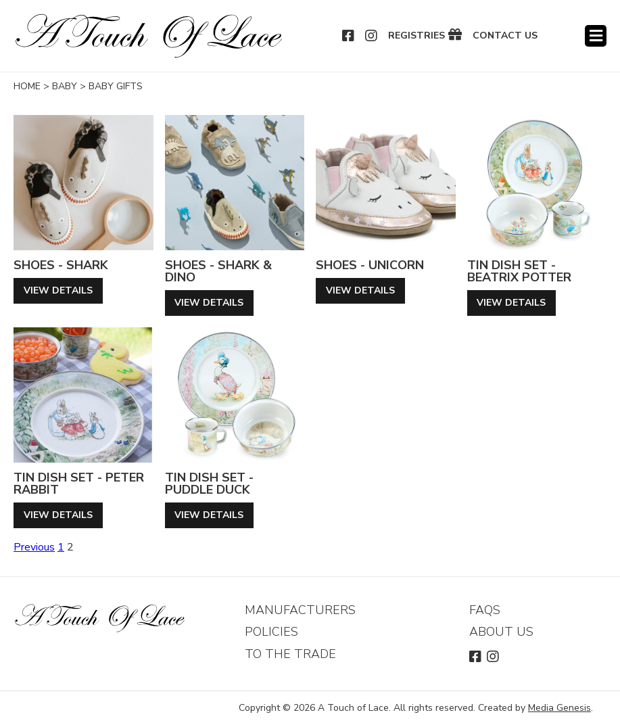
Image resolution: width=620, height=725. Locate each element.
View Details (58, 290)
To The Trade (290, 654)
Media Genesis (559, 707)
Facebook (349, 36)
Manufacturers (300, 610)
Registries (416, 36)
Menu (595, 36)
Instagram (372, 36)
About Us (501, 632)
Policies (271, 632)
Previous (34, 547)
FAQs (484, 610)
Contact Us (505, 36)
